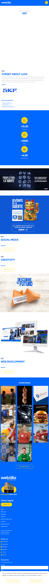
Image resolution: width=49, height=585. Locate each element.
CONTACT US (4, 526)
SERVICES (3, 511)
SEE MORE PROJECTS (24, 467)
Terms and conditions (6, 530)
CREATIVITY (6, 105)
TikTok (3, 552)
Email (2, 570)
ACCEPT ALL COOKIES (13, 581)
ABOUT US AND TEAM (6, 519)
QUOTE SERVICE (8, 250)
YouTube (4, 549)
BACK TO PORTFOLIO (24, 11)
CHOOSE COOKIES (36, 581)
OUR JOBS (3, 514)
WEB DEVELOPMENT (9, 106)
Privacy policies (5, 532)
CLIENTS (3, 521)
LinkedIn (4, 546)
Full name (3, 565)
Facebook (4, 541)
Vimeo (3, 554)
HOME (2, 509)
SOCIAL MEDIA (7, 103)
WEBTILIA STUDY (5, 524)
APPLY (6, 504)
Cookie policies (5, 533)
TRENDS (3, 516)
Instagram (4, 544)
